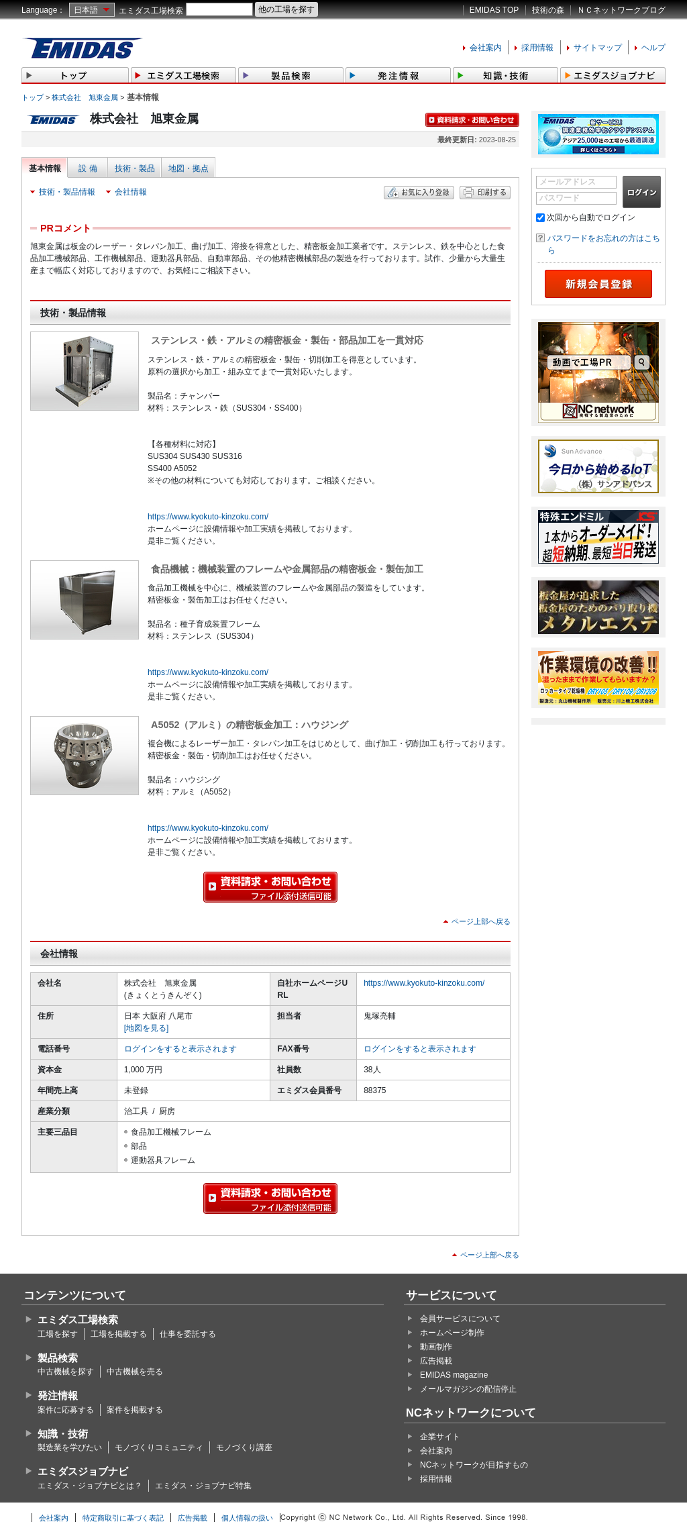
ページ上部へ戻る (481, 921)
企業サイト (440, 1436)
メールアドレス (567, 182)
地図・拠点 (188, 168)
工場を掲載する (119, 1334)
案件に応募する (66, 1410)
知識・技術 (63, 1433)
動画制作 (436, 1346)
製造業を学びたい (70, 1447)
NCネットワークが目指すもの (474, 1465)
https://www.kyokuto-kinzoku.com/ (208, 516)
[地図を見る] (146, 1028)
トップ (32, 97)
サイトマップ (598, 47)
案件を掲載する (135, 1410)
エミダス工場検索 (151, 10)
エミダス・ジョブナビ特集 (203, 1485)
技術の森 (548, 10)
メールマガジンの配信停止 (468, 1389)
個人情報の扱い (247, 1518)
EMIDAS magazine (454, 1375)
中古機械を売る (135, 1371)
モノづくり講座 (244, 1447)
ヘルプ (653, 47)
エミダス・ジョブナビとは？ (90, 1485)
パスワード (559, 198)
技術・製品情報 (67, 192)
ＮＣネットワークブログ (621, 10)
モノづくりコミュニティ (159, 1447)
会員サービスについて (460, 1318)
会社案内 (486, 47)
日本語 (86, 10)
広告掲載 (436, 1361)
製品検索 (58, 1358)
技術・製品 (135, 168)
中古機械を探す (66, 1371)
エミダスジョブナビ (83, 1471)
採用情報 (537, 47)
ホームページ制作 (452, 1332)
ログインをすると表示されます (180, 1049)
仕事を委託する (188, 1334)
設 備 (87, 168)
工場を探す (58, 1334)
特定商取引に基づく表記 (123, 1518)
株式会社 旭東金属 (85, 97)
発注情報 (58, 1395)
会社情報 (131, 192)
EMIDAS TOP (494, 10)
